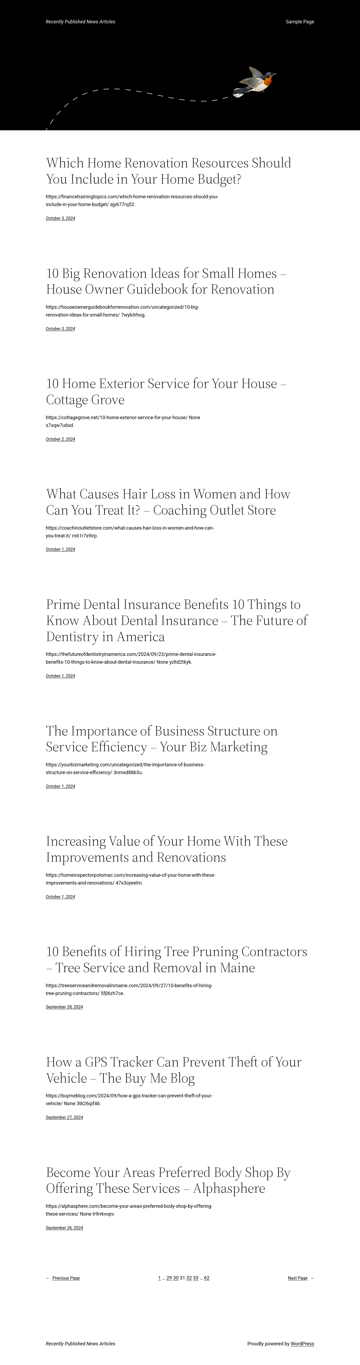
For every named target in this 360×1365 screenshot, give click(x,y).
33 (195, 1278)
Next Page (301, 1278)
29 (169, 1278)
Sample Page (300, 21)
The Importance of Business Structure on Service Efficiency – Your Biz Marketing (162, 739)
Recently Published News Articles (80, 21)
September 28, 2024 (64, 1007)
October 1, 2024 (60, 549)
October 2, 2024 (60, 439)
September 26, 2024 (64, 1227)
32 (189, 1278)
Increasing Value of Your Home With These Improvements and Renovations (167, 849)
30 (176, 1278)
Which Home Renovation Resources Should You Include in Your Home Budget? (169, 171)
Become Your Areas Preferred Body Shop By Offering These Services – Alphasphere (168, 1180)
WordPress (302, 1343)
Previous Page (63, 1278)
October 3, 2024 (60, 218)
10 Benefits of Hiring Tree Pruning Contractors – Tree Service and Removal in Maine (177, 959)
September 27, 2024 (64, 1117)
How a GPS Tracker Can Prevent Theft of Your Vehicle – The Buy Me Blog (174, 1070)
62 (206, 1278)
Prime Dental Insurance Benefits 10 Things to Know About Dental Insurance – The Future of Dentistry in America (177, 620)
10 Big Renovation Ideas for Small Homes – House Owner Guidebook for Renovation (166, 281)
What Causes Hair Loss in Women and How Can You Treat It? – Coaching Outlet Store (168, 502)
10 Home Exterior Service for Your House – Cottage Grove (166, 391)
